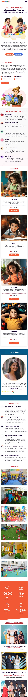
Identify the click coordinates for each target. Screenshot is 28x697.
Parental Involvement (11, 148)
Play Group (14, 199)
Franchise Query (9, 54)
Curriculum (8, 131)
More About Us (5, 83)
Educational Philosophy (11, 123)
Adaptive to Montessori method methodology (13, 436)
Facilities (7, 139)
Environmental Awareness (12, 455)
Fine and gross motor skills (12, 426)
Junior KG (14, 287)
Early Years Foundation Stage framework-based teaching (13, 407)
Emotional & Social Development (14, 446)
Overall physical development (13, 417)
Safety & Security (9, 156)
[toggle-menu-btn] (26, 1)
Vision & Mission (9, 114)
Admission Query (18, 54)
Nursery (14, 243)
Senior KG (14, 331)
